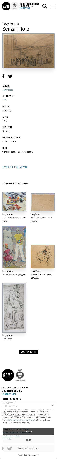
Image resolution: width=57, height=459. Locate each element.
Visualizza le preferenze (28, 448)
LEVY (4, 100)
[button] (52, 405)
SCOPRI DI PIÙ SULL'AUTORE (14, 167)
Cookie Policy (22, 455)
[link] (6, 6)
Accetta (28, 431)
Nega (28, 439)
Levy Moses (7, 89)
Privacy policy (33, 455)
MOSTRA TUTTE (28, 351)
